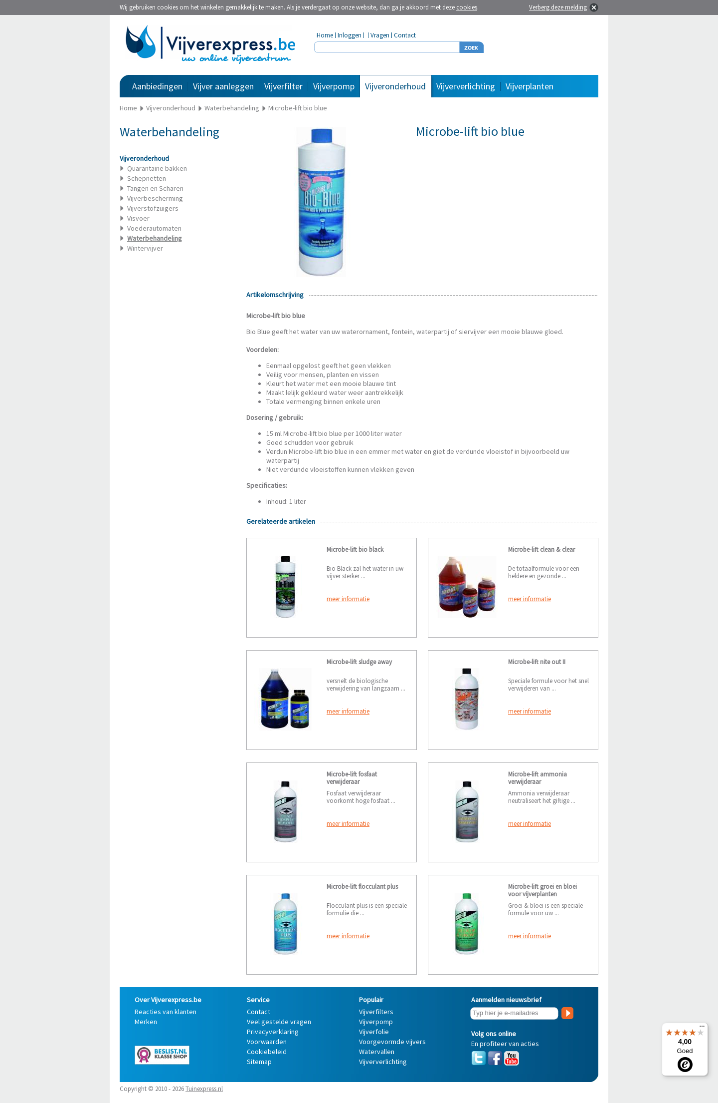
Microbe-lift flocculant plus (362, 886)
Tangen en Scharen (155, 188)
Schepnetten (146, 178)
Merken (146, 1021)
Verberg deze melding (558, 7)
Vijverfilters (376, 1011)
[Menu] (702, 1029)
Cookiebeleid (267, 1051)
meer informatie (348, 599)
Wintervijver (145, 248)
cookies (466, 7)
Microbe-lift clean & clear (541, 549)
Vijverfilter (283, 86)
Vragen (379, 35)
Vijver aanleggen (223, 86)
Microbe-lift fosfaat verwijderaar (352, 778)
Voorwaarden (267, 1041)
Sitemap (259, 1061)
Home (325, 35)
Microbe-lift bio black (355, 549)
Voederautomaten (154, 228)
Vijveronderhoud (395, 86)
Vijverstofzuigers (153, 208)
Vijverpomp (334, 86)
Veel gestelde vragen (279, 1021)
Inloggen (349, 35)
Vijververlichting (465, 86)
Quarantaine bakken (157, 168)
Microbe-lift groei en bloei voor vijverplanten (542, 890)
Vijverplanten (529, 86)
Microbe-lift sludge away (359, 662)
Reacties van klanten (165, 1011)
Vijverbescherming (155, 198)
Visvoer (138, 218)
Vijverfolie (374, 1031)
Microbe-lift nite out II (536, 662)
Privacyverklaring (273, 1031)
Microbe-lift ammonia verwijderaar (537, 778)
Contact (405, 35)
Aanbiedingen (157, 86)
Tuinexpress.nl (204, 1089)
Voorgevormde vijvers (392, 1041)
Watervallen (376, 1051)
